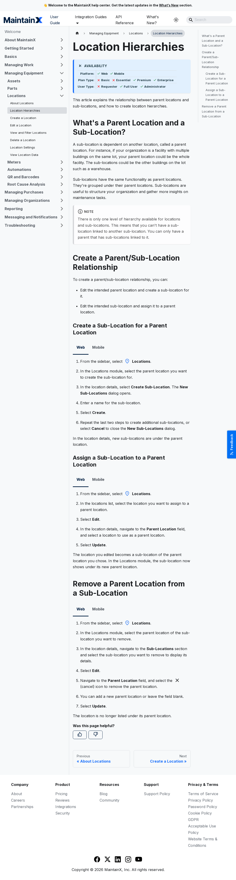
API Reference (124, 20)
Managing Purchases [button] (24, 192)
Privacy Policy (200, 800)
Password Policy (202, 806)
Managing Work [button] (19, 64)
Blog (103, 793)
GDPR (193, 819)
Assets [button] (13, 81)
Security (62, 813)
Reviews (62, 800)
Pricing (61, 793)
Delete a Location (22, 140)
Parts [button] (12, 88)
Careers (18, 800)
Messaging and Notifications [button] (31, 217)
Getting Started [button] (19, 48)
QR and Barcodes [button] (23, 177)
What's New (169, 5)
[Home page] (77, 33)
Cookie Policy (200, 813)
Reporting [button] (14, 208)
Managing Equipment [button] (24, 73)
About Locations (22, 103)
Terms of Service (203, 793)
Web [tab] (81, 347)
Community (109, 800)
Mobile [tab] (98, 347)
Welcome (13, 31)
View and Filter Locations (28, 132)
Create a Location (23, 118)
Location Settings (22, 147)
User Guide (55, 20)
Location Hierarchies (25, 110)
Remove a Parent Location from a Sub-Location (214, 111)
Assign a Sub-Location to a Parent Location (217, 94)
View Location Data (24, 155)
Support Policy (157, 793)
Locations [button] (16, 95)
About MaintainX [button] (20, 40)
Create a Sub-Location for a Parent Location (217, 78)
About (16, 793)
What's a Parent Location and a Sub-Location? (213, 40)
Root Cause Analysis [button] (26, 184)
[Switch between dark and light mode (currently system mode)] (176, 20)
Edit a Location (20, 125)
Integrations (65, 806)
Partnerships (22, 806)
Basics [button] (11, 56)
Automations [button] (19, 169)
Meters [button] (14, 162)
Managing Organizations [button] (27, 200)
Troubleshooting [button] (20, 225)
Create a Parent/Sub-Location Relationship (210, 59)
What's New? (153, 20)
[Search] (209, 20)
